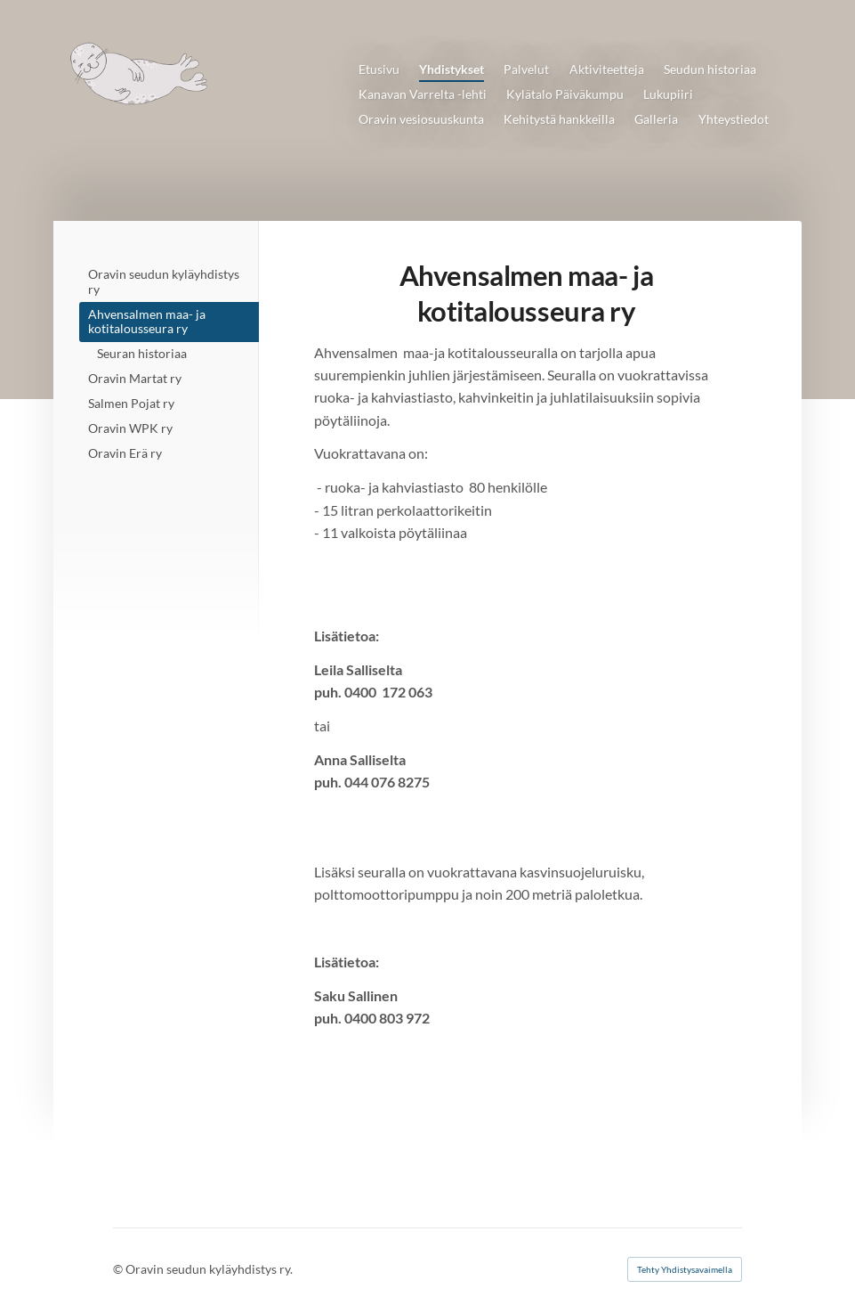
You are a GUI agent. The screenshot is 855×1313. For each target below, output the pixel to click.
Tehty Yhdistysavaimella (684, 1269)
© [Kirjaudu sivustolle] (119, 1268)
